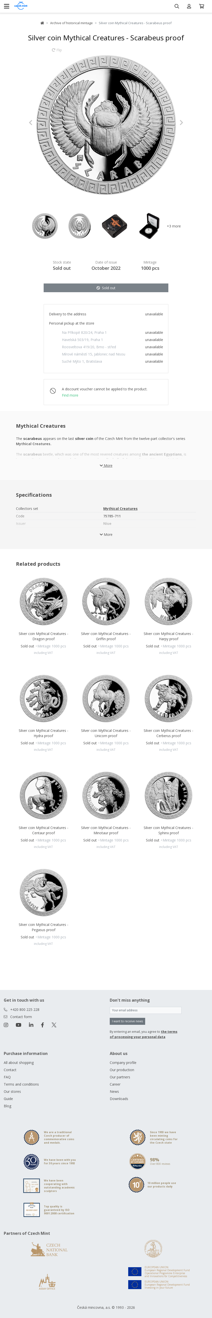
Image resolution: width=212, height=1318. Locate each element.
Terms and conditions (21, 1084)
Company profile (123, 1062)
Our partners (120, 1077)
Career (115, 1084)
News (114, 1091)
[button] (40, 122)
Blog (7, 1106)
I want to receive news (127, 1021)
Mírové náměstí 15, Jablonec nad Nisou (93, 354)
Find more (70, 395)
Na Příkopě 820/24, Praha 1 (84, 332)
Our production (122, 1069)
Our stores (12, 1091)
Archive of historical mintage (71, 23)
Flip (57, 52)
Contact (10, 1069)
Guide (8, 1098)
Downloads (119, 1098)
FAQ (7, 1077)
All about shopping (19, 1062)
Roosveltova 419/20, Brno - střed (89, 347)
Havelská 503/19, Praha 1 (82, 339)
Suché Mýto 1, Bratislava (82, 361)
